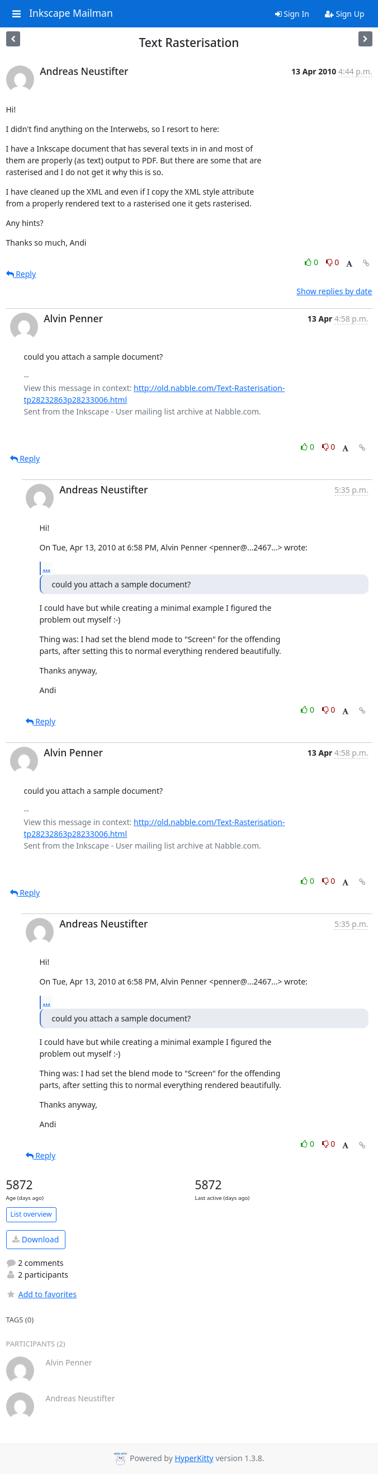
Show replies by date (334, 291)
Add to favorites (41, 1294)
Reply (21, 274)
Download (35, 1239)
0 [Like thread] (312, 262)
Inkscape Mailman (71, 13)
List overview (31, 1214)
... (47, 568)
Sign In (292, 13)
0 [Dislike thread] (332, 262)
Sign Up (345, 13)
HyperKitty (193, 1458)
